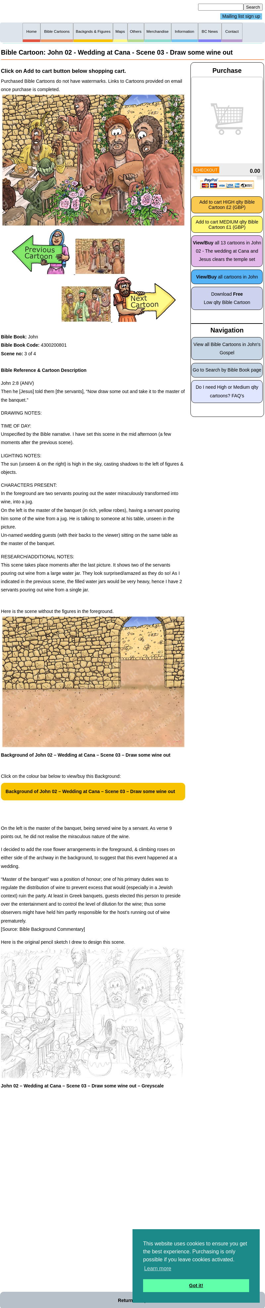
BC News (210, 31)
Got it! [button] (196, 1285)
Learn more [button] (157, 1268)
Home (31, 31)
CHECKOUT (206, 170)
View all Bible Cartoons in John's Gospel (226, 348)
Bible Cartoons (57, 31)
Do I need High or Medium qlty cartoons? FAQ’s (227, 391)
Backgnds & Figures (93, 31)
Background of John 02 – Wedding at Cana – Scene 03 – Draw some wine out (90, 791)
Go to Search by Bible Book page (227, 370)
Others (135, 31)
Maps (120, 31)
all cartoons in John (227, 276)
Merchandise (157, 31)
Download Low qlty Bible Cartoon (227, 298)
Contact (231, 31)
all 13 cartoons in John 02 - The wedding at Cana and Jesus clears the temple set (227, 251)
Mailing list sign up (241, 16)
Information (184, 31)
